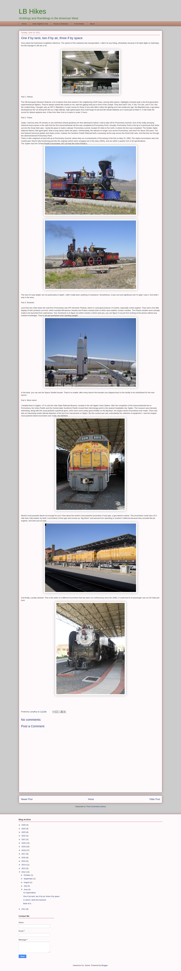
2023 (23, 832)
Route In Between (61, 24)
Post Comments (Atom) (96, 806)
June (26, 889)
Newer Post (27, 799)
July (26, 886)
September (28, 879)
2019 (23, 847)
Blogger (104, 965)
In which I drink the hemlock (34, 900)
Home (24, 24)
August (27, 882)
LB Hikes (32, 11)
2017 (23, 854)
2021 (23, 839)
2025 (23, 825)
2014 (23, 865)
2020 (23, 843)
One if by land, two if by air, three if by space (41, 896)
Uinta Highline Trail (40, 24)
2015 (23, 861)
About (92, 24)
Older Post (154, 799)
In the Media (79, 24)
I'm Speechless (29, 893)
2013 (23, 868)
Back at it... (27, 903)
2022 (23, 836)
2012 (23, 872)
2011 (23, 909)
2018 (23, 850)
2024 (23, 829)
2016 (23, 857)
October (27, 875)
